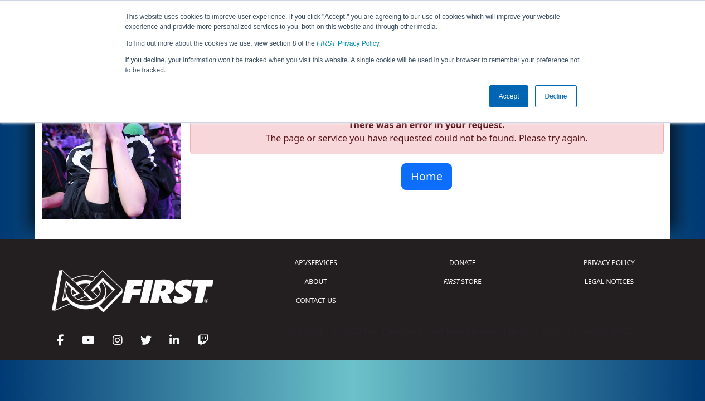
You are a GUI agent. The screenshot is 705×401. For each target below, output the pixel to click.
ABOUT (316, 281)
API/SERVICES (316, 262)
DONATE (462, 262)
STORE (463, 281)
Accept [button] (509, 96)
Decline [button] (555, 96)
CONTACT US (316, 300)
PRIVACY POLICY (609, 262)
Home (427, 176)
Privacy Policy (348, 43)
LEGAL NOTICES (609, 281)
